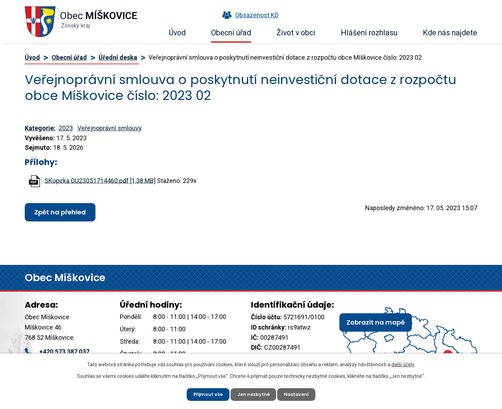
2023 (66, 128)
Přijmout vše (204, 393)
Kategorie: (40, 128)
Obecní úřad (231, 32)
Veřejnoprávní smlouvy (109, 128)
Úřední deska (118, 57)
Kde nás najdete (450, 32)
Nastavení (300, 393)
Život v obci (295, 32)
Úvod (177, 32)
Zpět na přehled (60, 212)
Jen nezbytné (254, 393)
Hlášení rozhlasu (369, 32)
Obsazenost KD (249, 15)
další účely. (403, 362)
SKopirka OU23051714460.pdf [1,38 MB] (100, 180)
